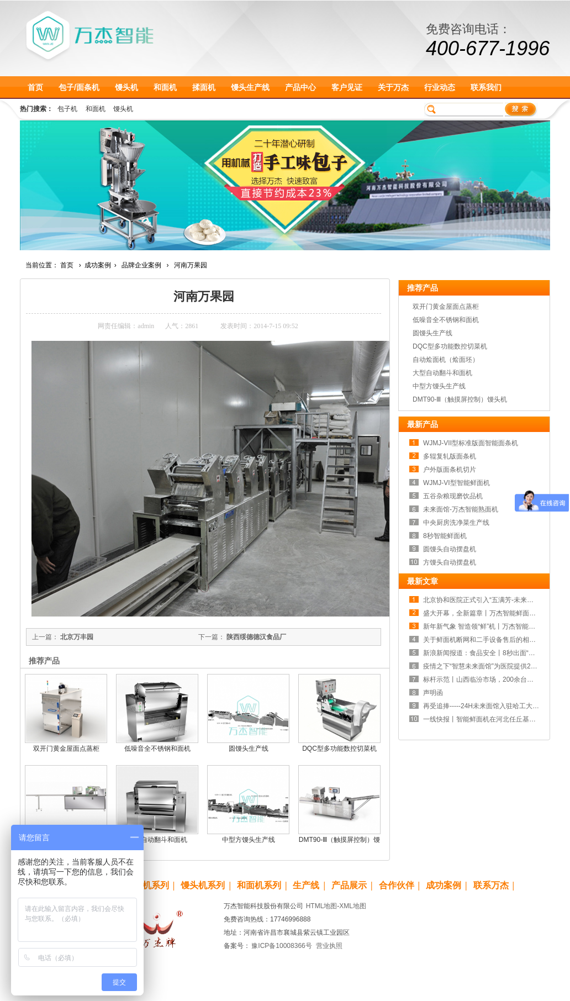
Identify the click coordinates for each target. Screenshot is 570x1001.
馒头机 (126, 87)
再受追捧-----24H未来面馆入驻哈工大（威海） (491, 706)
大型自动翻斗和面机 (157, 840)
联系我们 (486, 87)
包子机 (67, 109)
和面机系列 (259, 885)
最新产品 (422, 424)
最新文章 (422, 581)
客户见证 (346, 87)
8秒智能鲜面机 (445, 536)
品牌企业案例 (141, 265)
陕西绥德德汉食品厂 (256, 637)
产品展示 (349, 885)
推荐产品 (422, 287)
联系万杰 (491, 885)
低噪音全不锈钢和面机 (157, 748)
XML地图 (352, 906)
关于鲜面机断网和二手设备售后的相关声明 (486, 640)
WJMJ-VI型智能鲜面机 (456, 483)
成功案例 (98, 265)
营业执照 (329, 946)
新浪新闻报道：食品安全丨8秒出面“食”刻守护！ (493, 653)
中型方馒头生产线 (248, 840)
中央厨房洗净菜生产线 (456, 522)
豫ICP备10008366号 (281, 946)
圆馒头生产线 (248, 748)
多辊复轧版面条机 (449, 456)
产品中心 (300, 87)
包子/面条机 (79, 87)
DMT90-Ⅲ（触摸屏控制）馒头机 (460, 399)
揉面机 (203, 87)
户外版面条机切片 (449, 469)
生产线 (306, 885)
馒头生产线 (250, 87)
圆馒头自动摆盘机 (449, 549)
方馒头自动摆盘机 (449, 562)
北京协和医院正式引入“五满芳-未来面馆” (482, 600)
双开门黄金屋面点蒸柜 (66, 748)
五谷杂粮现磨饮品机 (453, 496)
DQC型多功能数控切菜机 (339, 748)
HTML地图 (321, 906)
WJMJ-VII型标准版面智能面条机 (470, 443)
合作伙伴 (396, 885)
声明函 (433, 693)
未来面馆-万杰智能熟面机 (460, 509)
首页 (35, 87)
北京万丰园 (76, 637)
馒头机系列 (203, 885)
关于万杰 (393, 87)
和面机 (165, 87)
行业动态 (439, 87)
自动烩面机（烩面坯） (446, 359)
